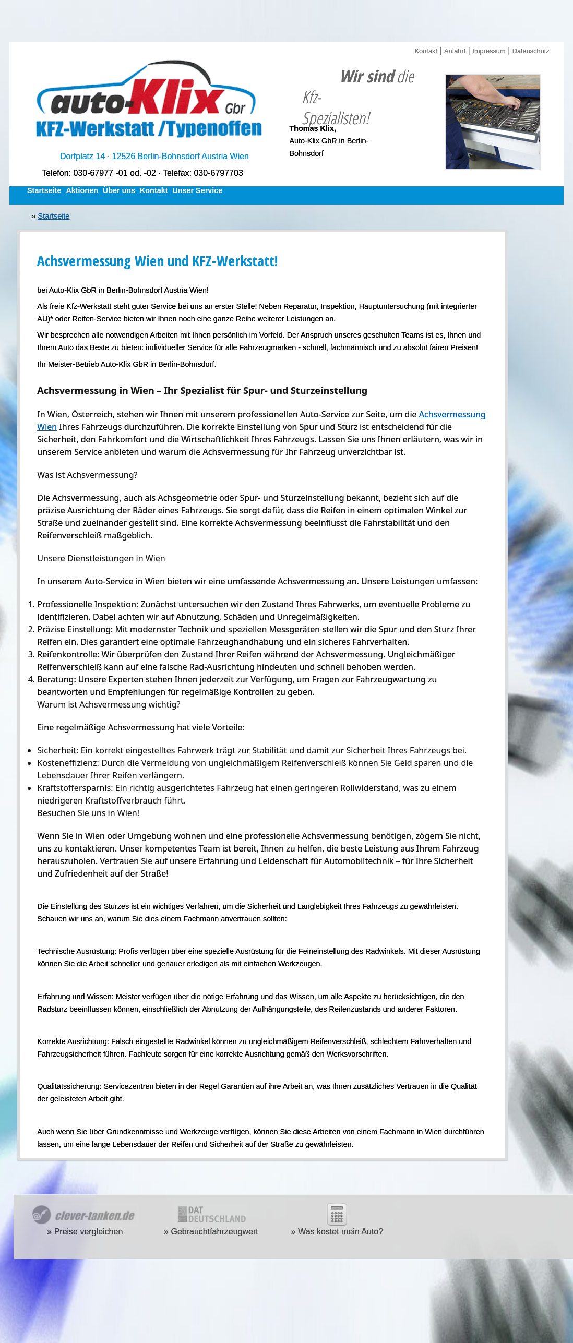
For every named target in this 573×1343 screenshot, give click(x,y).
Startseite (44, 190)
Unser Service (197, 190)
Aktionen (82, 190)
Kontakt (426, 51)
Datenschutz (531, 51)
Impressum (488, 51)
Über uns (119, 190)
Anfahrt (454, 51)
